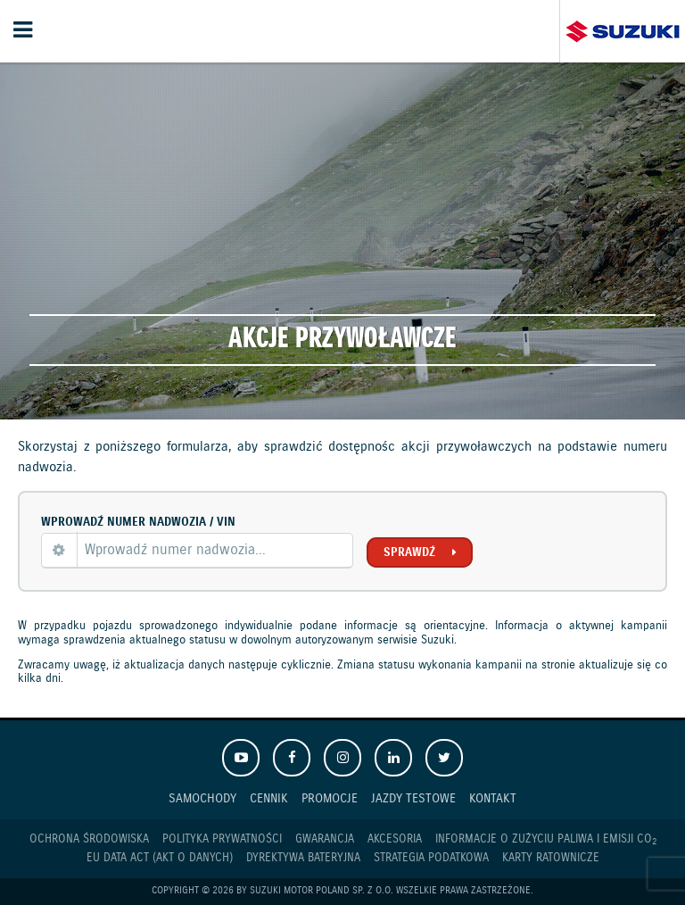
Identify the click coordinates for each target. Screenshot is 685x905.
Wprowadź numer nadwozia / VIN (138, 522)
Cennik (269, 798)
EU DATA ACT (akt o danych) (160, 858)
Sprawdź (409, 552)
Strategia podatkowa (431, 858)
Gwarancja (324, 839)
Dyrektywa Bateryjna (303, 858)
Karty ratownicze (550, 858)
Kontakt (492, 798)
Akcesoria (394, 839)
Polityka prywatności (222, 839)
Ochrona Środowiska (89, 839)
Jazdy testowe (413, 798)
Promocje (329, 798)
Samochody (202, 798)
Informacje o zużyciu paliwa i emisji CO (545, 840)
